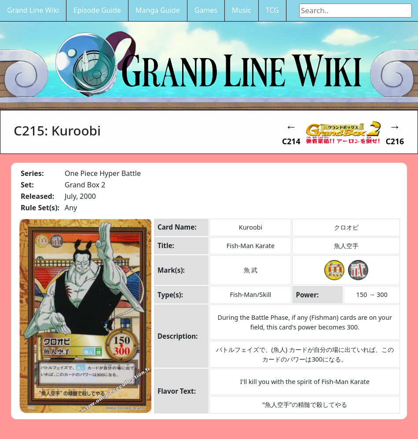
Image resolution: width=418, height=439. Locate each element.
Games (205, 10)
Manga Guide (158, 10)
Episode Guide (97, 10)
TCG (272, 10)
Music (241, 10)
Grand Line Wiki (33, 10)
